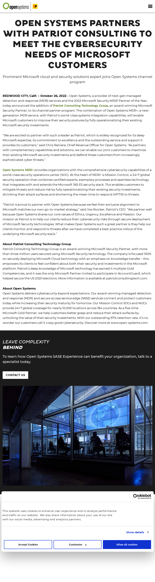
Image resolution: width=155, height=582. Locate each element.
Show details (135, 532)
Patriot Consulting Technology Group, (81, 95)
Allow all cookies (126, 544)
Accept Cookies (28, 544)
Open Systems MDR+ (18, 159)
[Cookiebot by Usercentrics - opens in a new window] (135, 496)
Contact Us (15, 364)
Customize (77, 544)
